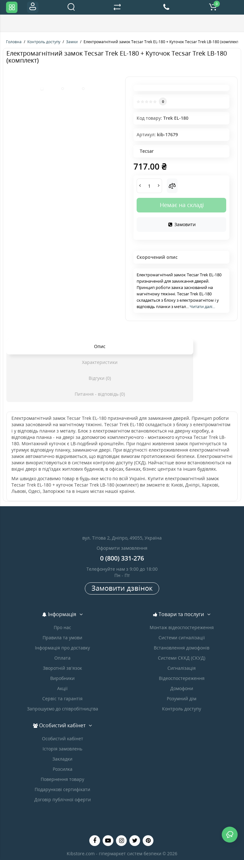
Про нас (62, 627)
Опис (99, 346)
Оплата (62, 658)
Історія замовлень (62, 749)
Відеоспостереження (182, 678)
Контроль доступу (181, 709)
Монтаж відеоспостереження (182, 627)
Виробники (62, 678)
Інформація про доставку (62, 648)
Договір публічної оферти (62, 799)
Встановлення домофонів (181, 648)
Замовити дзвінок (122, 588)
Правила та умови (62, 638)
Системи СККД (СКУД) (181, 658)
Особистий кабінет (62, 739)
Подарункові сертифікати (62, 789)
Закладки (62, 759)
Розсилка (62, 769)
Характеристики (100, 362)
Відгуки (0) (100, 378)
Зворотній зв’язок (62, 668)
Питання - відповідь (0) (100, 394)
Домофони (181, 688)
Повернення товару (62, 779)
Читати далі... (202, 306)
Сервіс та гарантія (62, 698)
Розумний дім (181, 698)
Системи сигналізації (182, 638)
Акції (62, 688)
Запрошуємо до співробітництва (62, 709)
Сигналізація (181, 668)
